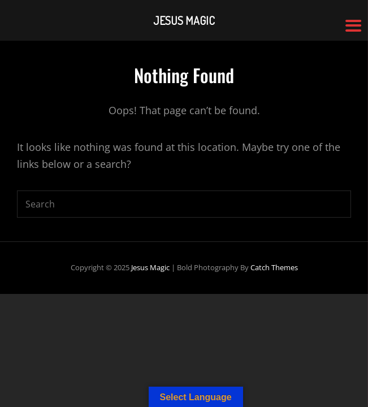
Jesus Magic (150, 267)
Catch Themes (274, 267)
